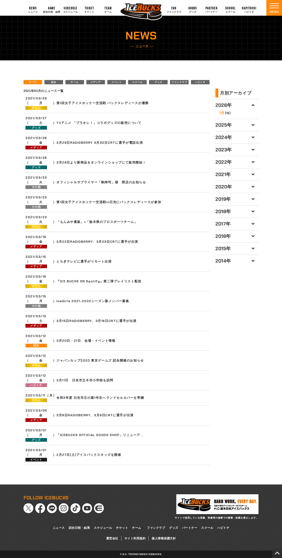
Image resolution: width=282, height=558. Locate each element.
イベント (116, 82)
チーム (75, 82)
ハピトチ (200, 82)
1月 (221, 113)
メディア (95, 82)
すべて (33, 82)
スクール (137, 82)
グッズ (158, 82)
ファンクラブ (179, 82)
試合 (53, 82)
